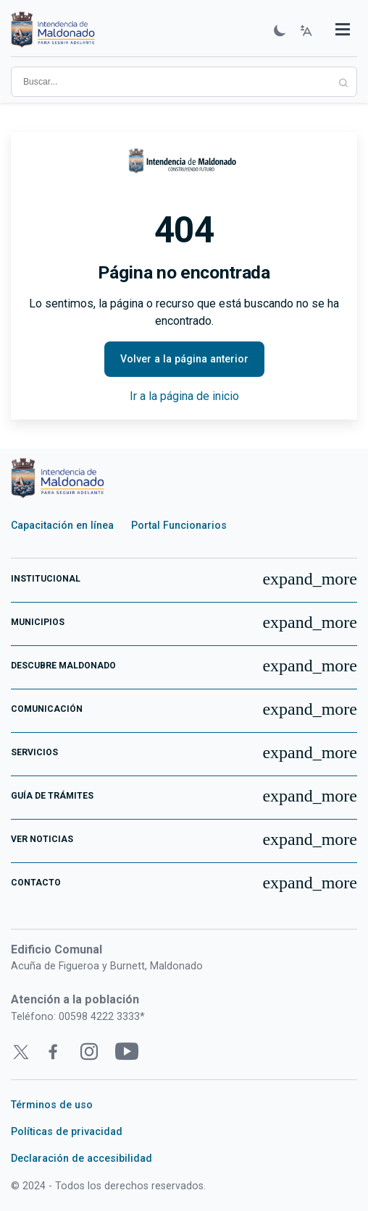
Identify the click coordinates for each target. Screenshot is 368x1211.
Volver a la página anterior (184, 359)
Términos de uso (52, 1104)
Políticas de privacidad (66, 1131)
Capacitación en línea (62, 525)
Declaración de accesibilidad (81, 1158)
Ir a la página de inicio (184, 396)
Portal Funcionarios (179, 525)
